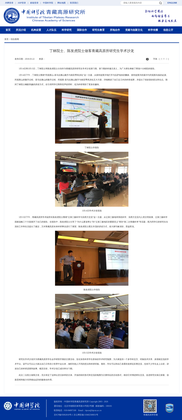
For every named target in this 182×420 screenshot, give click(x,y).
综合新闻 (15, 39)
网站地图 (61, 3)
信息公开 (168, 30)
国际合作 (82, 30)
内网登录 (9, 3)
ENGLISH (172, 3)
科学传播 (153, 30)
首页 (8, 30)
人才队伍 (51, 30)
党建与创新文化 (134, 30)
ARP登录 (22, 3)
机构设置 (36, 30)
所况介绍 (21, 30)
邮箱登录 (34, 3)
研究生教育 (98, 30)
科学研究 (67, 30)
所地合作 (115, 30)
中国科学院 (48, 3)
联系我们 (74, 3)
